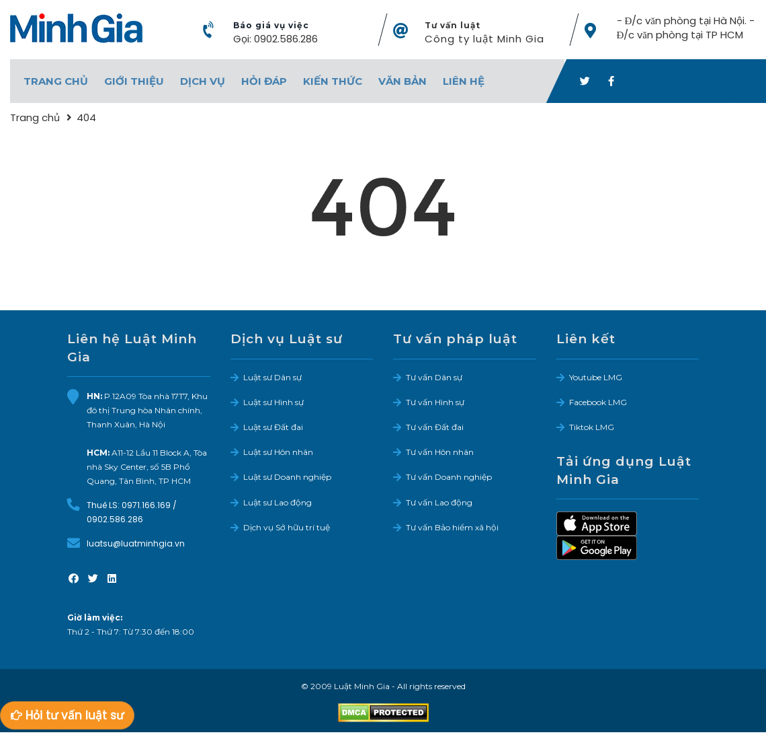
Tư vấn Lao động (439, 502)
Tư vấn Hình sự (435, 402)
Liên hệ (463, 81)
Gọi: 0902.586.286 (275, 39)
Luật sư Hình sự (273, 402)
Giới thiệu (134, 81)
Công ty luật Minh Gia (484, 39)
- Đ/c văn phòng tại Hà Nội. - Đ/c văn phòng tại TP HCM (686, 27)
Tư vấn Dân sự (434, 377)
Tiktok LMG (591, 427)
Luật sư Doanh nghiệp (287, 477)
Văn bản (402, 81)
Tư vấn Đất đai (435, 427)
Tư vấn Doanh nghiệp (449, 477)
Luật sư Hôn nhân (278, 452)
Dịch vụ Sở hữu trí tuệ (286, 527)
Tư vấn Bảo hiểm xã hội (452, 527)
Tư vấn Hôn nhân (440, 452)
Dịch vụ (202, 81)
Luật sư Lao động (277, 502)
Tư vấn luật (452, 25)
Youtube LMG (595, 377)
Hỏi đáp (264, 81)
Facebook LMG (598, 402)
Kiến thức (332, 81)
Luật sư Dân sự (272, 377)
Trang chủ (56, 81)
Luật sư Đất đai (273, 427)
